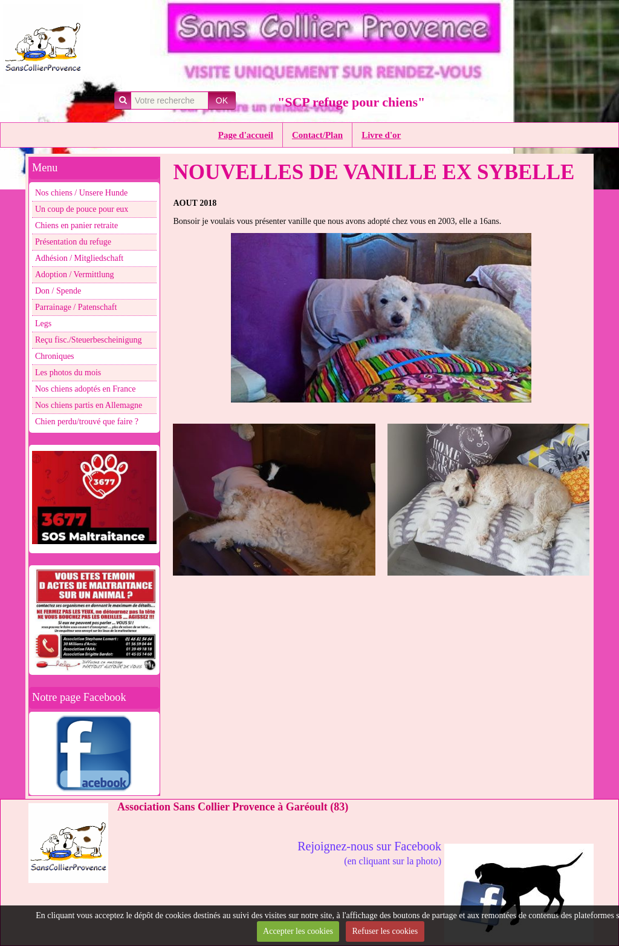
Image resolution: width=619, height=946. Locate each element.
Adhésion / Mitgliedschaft (79, 258)
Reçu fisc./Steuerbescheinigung (88, 339)
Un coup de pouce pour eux (81, 209)
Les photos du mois (68, 372)
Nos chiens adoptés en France (85, 388)
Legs (43, 323)
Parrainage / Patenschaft (76, 307)
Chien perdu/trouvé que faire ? (86, 421)
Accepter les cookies (298, 931)
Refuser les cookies (385, 931)
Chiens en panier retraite (76, 225)
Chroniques (54, 356)
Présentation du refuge (73, 241)
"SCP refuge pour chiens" (351, 102)
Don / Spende (58, 290)
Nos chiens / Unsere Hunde (81, 192)
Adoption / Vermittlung (74, 274)
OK (222, 100)
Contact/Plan (317, 135)
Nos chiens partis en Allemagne (88, 405)
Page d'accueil (245, 135)
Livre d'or (381, 135)
